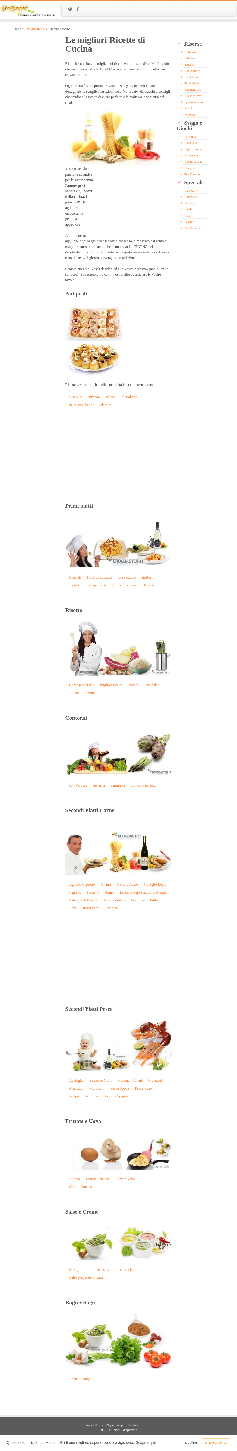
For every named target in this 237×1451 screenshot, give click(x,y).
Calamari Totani (130, 1080)
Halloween (190, 197)
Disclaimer (133, 1425)
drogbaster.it (35, 29)
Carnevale (190, 190)
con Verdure (78, 785)
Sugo (87, 1379)
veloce (111, 397)
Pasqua (188, 222)
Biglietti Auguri (193, 149)
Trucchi (189, 64)
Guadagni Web (193, 96)
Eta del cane (191, 77)
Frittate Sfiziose (97, 1179)
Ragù (73, 1379)
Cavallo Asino (127, 884)
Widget (120, 1425)
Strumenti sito (192, 89)
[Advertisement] (133, 198)
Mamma (189, 203)
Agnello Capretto (82, 884)
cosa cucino (127, 577)
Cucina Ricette (193, 161)
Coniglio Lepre (155, 884)
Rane (73, 908)
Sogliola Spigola (116, 1096)
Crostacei (155, 1080)
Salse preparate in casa (86, 1277)
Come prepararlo (81, 685)
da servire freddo (81, 405)
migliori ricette (111, 685)
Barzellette (190, 143)
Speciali (75, 577)
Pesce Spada (119, 1088)
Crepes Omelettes (82, 1187)
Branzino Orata (100, 1080)
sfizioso (94, 397)
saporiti (74, 585)
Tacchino (111, 908)
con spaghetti (96, 585)
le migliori (77, 1269)
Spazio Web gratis (195, 102)
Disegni (189, 168)
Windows (190, 58)
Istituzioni (190, 136)
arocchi (188, 108)
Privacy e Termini (94, 1425)
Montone (137, 900)
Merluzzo (76, 1088)
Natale (188, 209)
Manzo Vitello (114, 900)
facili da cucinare (100, 577)
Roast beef (91, 908)
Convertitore (192, 71)
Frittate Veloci (126, 1179)
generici (99, 785)
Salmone (91, 1096)
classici (105, 405)
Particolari (152, 685)
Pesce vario (143, 1088)
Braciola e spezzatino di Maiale (143, 892)
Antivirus (190, 52)
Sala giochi (191, 155)
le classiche (124, 1269)
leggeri (149, 585)
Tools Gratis (191, 83)
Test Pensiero (192, 174)
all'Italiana (129, 397)
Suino (109, 892)
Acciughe (76, 1080)
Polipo (74, 1096)
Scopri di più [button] (146, 1443)
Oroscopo (190, 114)
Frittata (74, 1179)
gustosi (147, 577)
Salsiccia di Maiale (83, 900)
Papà (187, 215)
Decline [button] (191, 1443)
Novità (133, 685)
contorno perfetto (144, 785)
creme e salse (100, 1269)
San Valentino (192, 228)
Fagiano (75, 892)
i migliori (118, 785)
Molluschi (96, 1088)
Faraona (93, 892)
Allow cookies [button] (216, 1443)
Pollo (154, 900)
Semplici (75, 397)
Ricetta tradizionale (83, 693)
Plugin (110, 1425)
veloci (116, 585)
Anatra (106, 884)
